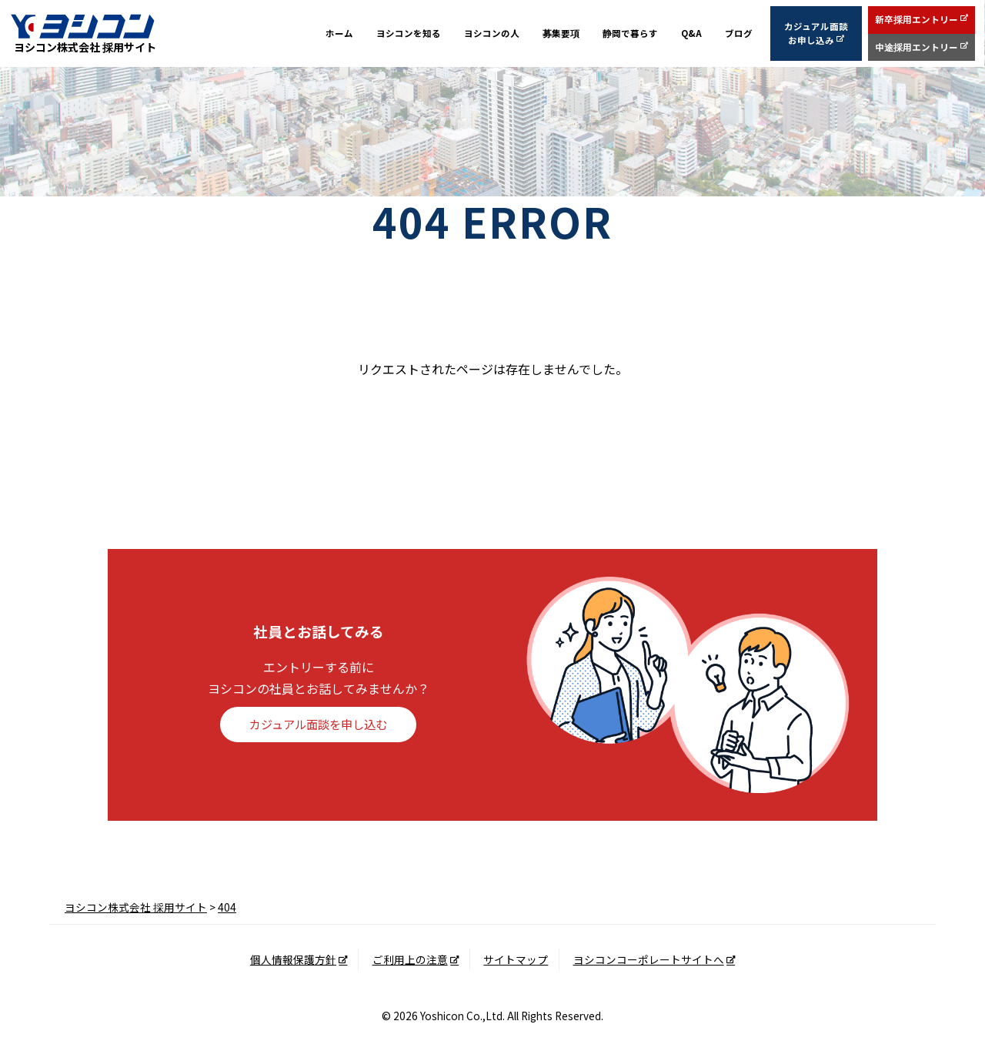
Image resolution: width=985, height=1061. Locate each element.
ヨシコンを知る (408, 33)
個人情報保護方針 (293, 959)
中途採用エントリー (917, 47)
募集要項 (561, 33)
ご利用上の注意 (410, 959)
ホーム (339, 33)
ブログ (739, 33)
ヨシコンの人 (491, 33)
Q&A (692, 33)
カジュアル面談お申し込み (817, 33)
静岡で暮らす (630, 33)
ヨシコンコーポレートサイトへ (648, 959)
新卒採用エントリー (917, 19)
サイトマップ (515, 959)
